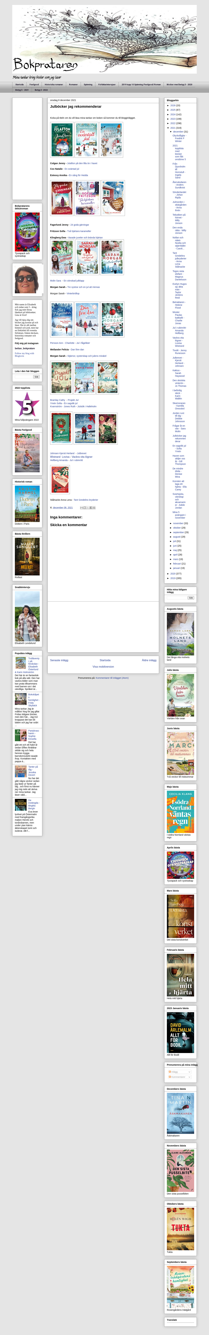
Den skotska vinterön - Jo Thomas (179, 383)
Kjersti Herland (67, 453)
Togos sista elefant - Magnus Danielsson (179, 275)
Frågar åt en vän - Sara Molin (179, 428)
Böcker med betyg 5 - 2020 (179, 84)
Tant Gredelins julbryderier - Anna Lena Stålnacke (179, 260)
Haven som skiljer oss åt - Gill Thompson (179, 459)
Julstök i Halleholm (87, 406)
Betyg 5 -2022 (41, 90)
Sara (59, 280)
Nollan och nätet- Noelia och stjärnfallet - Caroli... (179, 243)
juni (175, 545)
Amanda (63, 460)
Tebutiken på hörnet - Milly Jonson (179, 218)
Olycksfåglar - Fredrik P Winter (180, 138)
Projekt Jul (73, 400)
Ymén (53, 403)
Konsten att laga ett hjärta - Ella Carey (180, 485)
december (178, 131)
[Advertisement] (103, 627)
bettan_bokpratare (25, 348)
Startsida (19, 84)
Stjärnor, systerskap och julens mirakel (87, 356)
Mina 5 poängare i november (179, 515)
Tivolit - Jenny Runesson (180, 351)
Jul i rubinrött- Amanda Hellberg (179, 330)
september (179, 532)
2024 (173, 114)
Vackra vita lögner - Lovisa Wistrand (178, 341)
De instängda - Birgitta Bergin (34, 804)
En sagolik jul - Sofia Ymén (179, 448)
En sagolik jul (71, 403)
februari (177, 563)
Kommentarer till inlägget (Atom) (112, 678)
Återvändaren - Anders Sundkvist (179, 185)
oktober (177, 527)
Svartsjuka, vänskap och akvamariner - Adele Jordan (179, 501)
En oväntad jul (72, 169)
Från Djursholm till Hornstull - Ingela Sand (179, 170)
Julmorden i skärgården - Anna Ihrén (179, 206)
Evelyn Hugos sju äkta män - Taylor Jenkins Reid (180, 291)
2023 (173, 119)
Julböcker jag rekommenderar (179, 438)
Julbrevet (82, 453)
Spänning (88, 84)
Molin (53, 280)
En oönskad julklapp (74, 280)
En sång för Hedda (78, 175)
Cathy (62, 400)
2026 (173, 105)
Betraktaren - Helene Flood (179, 305)
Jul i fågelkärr (83, 343)
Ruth (73, 406)
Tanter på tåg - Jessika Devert (33, 770)
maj (175, 550)
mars (176, 559)
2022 (173, 123)
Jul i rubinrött (76, 460)
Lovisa (65, 456)
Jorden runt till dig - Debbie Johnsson (179, 417)
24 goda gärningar (79, 224)
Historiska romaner (54, 84)
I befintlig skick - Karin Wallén (177, 394)
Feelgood (34, 84)
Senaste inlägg (59, 660)
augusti (177, 536)
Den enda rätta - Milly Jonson (179, 230)
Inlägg (173, 1072)
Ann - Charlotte (66, 343)
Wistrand (55, 456)
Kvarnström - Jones (60, 406)
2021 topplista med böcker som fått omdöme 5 (179, 152)
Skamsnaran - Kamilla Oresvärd (179, 406)
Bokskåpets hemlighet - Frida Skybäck (34, 700)
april (175, 554)
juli (175, 541)
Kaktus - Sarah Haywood (179, 373)
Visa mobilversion (103, 666)
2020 (173, 573)
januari (177, 568)
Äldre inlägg (149, 660)
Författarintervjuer (107, 84)
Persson (54, 343)
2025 (173, 110)
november (178, 523)
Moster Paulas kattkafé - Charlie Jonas (179, 317)
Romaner (73, 84)
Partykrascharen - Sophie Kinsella (33, 734)
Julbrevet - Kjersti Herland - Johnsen (179, 361)
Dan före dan (78, 349)
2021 (173, 128)
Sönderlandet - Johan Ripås (179, 195)
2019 (173, 578)
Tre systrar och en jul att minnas (83, 287)
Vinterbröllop (73, 293)
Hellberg (54, 460)
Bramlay (54, 400)
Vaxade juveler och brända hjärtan (85, 237)
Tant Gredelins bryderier (86, 500)
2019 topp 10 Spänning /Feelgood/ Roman (141, 84)
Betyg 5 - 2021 (22, 90)
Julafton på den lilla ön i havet (82, 163)
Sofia (59, 403)
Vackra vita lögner (82, 456)
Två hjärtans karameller (79, 231)
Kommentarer (177, 1077)
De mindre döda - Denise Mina (178, 472)
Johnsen (54, 453)
